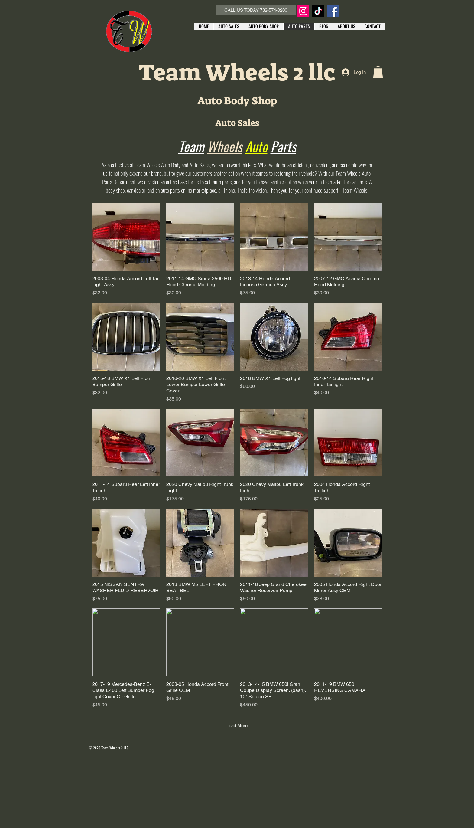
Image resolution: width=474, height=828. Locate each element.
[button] (378, 72)
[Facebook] (333, 11)
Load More (237, 725)
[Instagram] (303, 11)
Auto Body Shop (237, 101)
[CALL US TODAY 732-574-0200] (256, 10)
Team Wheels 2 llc (237, 72)
